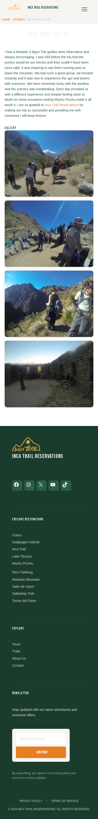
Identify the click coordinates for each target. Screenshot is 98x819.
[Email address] (41, 739)
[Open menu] (84, 8)
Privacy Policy (31, 801)
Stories (19, 19)
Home (6, 19)
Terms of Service (65, 801)
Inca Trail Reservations (43, 8)
